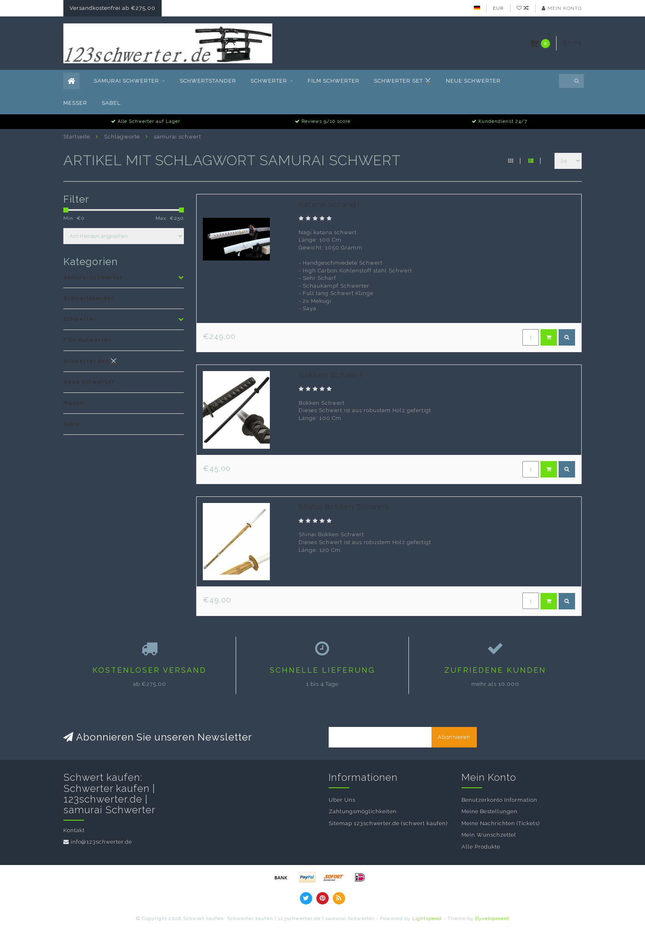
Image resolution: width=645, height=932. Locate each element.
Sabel (111, 103)
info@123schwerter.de (101, 842)
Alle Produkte (481, 847)
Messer (75, 103)
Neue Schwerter (473, 81)
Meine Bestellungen (489, 811)
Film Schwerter (334, 81)
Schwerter (269, 81)
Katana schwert (329, 204)
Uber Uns (342, 800)
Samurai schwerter (126, 81)
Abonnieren (454, 737)
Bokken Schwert (331, 375)
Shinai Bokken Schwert (344, 507)
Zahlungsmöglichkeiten (363, 811)
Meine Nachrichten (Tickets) (501, 823)
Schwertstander (208, 81)
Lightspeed (427, 918)
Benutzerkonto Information (499, 800)
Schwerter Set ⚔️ (403, 81)
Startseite (76, 137)
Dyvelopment (492, 918)
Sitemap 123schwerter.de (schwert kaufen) (388, 823)
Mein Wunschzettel (489, 835)
